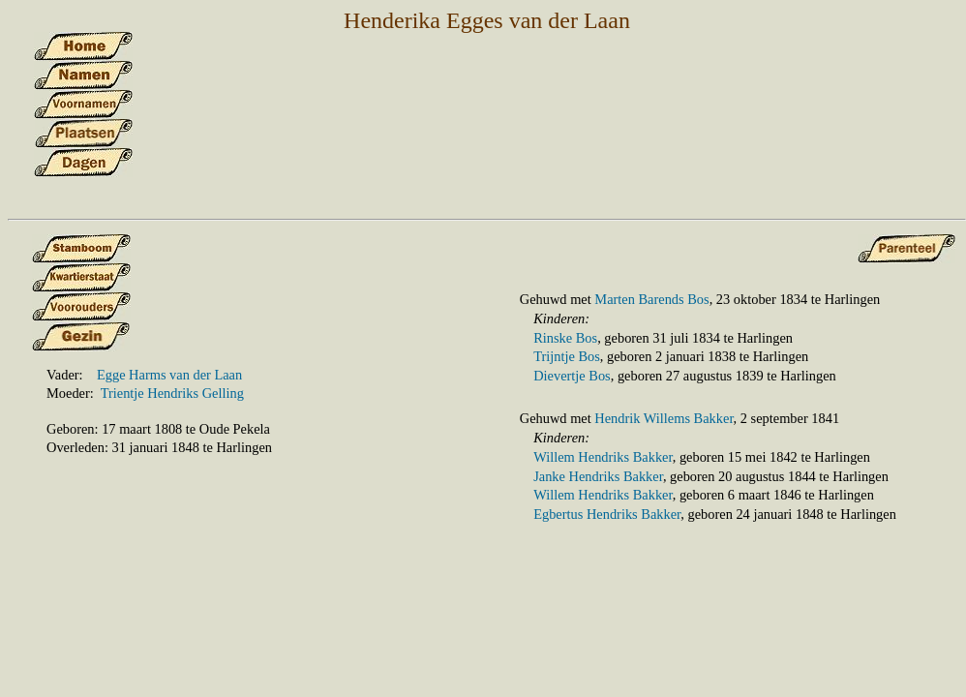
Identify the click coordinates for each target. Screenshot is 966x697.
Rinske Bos (565, 338)
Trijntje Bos (566, 356)
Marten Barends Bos (651, 299)
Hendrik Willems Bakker (663, 418)
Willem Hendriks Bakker (603, 457)
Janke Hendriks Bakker (598, 476)
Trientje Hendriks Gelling (172, 393)
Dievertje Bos (572, 375)
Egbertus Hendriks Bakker (606, 514)
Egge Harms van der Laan (169, 374)
